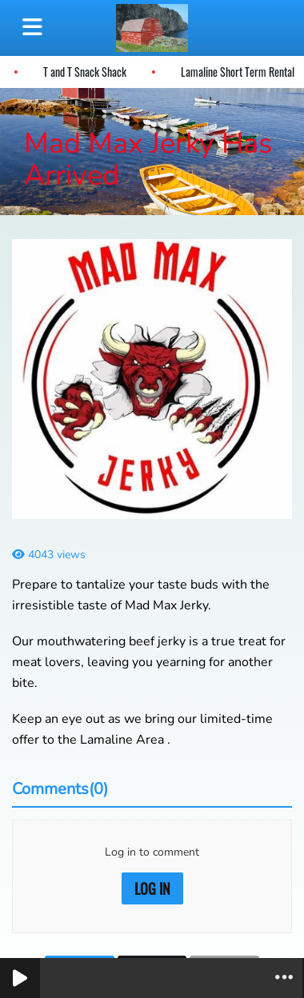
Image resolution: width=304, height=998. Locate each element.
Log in (152, 888)
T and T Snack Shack (82, 71)
